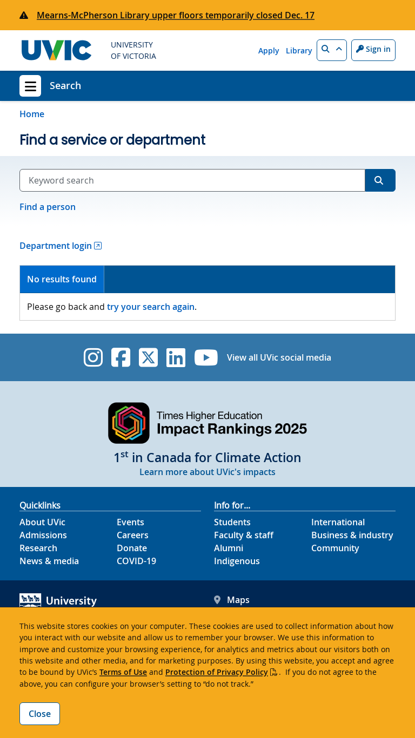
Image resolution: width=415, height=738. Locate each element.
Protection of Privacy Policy (216, 672)
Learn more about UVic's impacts (207, 472)
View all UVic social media (279, 357)
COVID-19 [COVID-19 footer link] (136, 561)
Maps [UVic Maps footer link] (232, 599)
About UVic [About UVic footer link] (42, 522)
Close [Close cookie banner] (40, 714)
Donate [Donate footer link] (132, 548)
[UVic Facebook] (120, 357)
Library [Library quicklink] (299, 50)
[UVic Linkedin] (175, 357)
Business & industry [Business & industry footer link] (352, 535)
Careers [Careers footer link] (133, 535)
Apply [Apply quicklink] (268, 50)
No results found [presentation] (62, 279)
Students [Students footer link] (232, 522)
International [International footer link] (338, 522)
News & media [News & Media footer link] (49, 561)
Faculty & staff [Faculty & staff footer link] (243, 535)
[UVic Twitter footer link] (148, 357)
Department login (55, 246)
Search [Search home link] (65, 85)
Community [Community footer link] (335, 548)
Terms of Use (123, 672)
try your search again (151, 307)
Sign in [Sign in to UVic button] (373, 49)
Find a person (47, 207)
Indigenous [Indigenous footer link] (237, 561)
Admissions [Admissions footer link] (43, 535)
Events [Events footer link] (130, 522)
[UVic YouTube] (206, 357)
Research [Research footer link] (38, 548)
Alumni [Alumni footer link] (228, 548)
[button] (332, 50)
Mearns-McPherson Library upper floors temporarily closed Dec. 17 (175, 15)
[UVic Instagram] (93, 357)
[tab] (62, 279)
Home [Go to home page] (31, 114)
